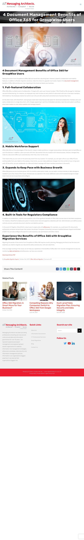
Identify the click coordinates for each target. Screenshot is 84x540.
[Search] (80, 331)
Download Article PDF (8, 255)
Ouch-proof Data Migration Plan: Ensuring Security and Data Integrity (68, 306)
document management (71, 81)
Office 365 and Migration (37, 259)
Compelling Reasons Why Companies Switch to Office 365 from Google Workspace (41, 306)
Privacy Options (40, 373)
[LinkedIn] (73, 343)
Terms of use (52, 373)
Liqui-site (59, 371)
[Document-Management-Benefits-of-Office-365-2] (42, 47)
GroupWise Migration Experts (11, 259)
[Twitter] (65, 343)
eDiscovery (46, 227)
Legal (46, 373)
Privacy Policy (33, 373)
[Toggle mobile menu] (81, 4)
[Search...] (67, 331)
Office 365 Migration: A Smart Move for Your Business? (12, 305)
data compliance (14, 251)
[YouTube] (69, 343)
